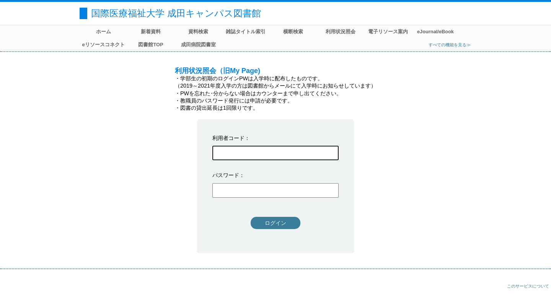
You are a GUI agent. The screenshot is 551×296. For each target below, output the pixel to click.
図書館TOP (150, 44)
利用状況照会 (340, 31)
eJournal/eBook (435, 31)
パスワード (225, 175)
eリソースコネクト (103, 44)
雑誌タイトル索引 (246, 31)
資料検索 (198, 31)
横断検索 (293, 31)
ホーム (103, 31)
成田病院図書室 (198, 44)
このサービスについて (528, 286)
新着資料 (151, 31)
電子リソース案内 (388, 31)
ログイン (275, 223)
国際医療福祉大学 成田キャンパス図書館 (176, 13)
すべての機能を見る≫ (450, 44)
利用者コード (228, 138)
